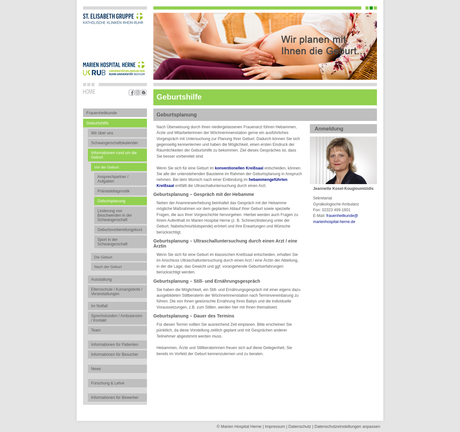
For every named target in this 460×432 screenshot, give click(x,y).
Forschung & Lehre (107, 383)
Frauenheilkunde (101, 112)
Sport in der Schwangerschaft (112, 241)
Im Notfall (99, 306)
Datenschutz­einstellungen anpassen (347, 426)
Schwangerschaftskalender (114, 143)
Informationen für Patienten (114, 344)
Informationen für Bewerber (115, 397)
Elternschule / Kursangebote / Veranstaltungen (116, 291)
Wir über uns (102, 133)
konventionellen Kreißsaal (239, 168)
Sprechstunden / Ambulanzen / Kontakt (116, 318)
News (96, 369)
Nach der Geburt (108, 266)
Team (96, 330)
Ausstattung (101, 279)
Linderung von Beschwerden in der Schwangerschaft (114, 215)
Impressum (275, 426)
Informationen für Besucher (114, 354)
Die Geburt (103, 257)
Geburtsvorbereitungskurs (119, 229)
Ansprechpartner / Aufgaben (112, 179)
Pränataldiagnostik (113, 191)
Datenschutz (299, 426)
